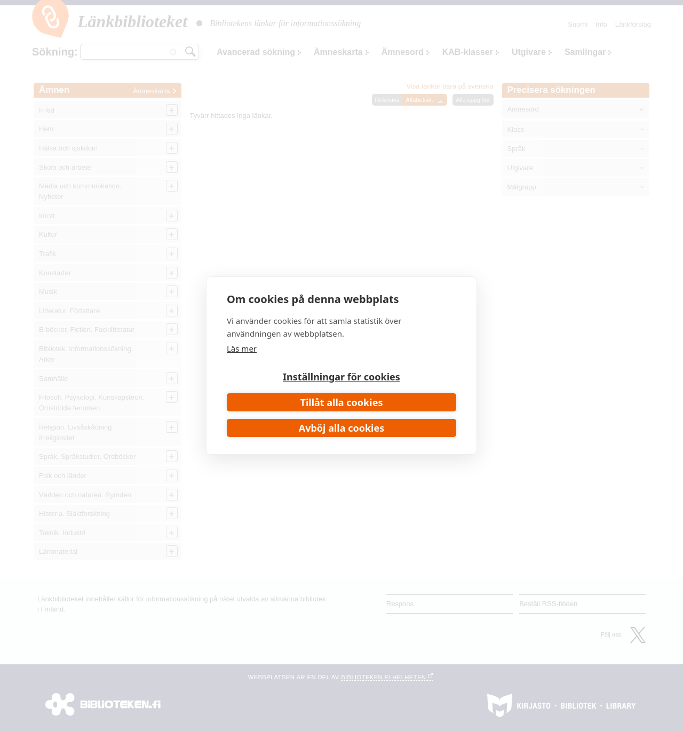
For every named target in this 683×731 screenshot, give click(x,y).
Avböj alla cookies (342, 428)
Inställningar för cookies (341, 376)
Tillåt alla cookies (341, 402)
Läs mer (242, 348)
